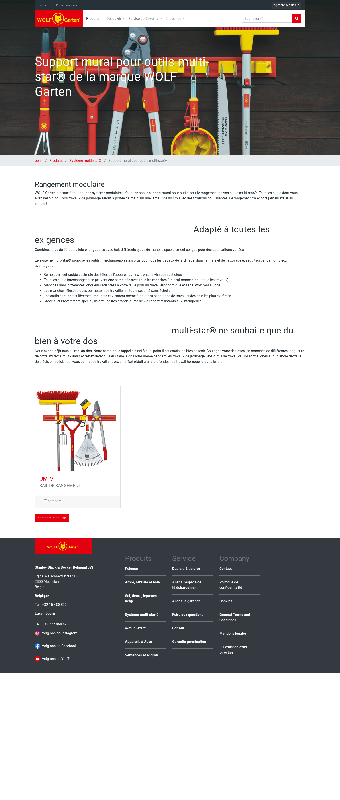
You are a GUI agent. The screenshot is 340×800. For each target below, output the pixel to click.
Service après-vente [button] (143, 18)
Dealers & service (186, 696)
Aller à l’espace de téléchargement (186, 712)
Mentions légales (233, 761)
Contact (43, 5)
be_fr (39, 160)
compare (52, 628)
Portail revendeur (66, 5)
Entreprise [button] (174, 18)
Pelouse (131, 696)
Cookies (225, 728)
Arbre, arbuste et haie (142, 709)
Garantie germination (189, 769)
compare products (52, 645)
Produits (56, 160)
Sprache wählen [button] (285, 5)
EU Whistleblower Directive (233, 777)
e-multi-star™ (135, 755)
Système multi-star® (85, 160)
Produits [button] (93, 18)
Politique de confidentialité (230, 712)
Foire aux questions (187, 742)
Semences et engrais (142, 782)
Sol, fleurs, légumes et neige (143, 725)
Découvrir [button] (114, 18)
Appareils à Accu (138, 769)
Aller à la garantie (186, 728)
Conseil (178, 755)
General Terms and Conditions (234, 744)
